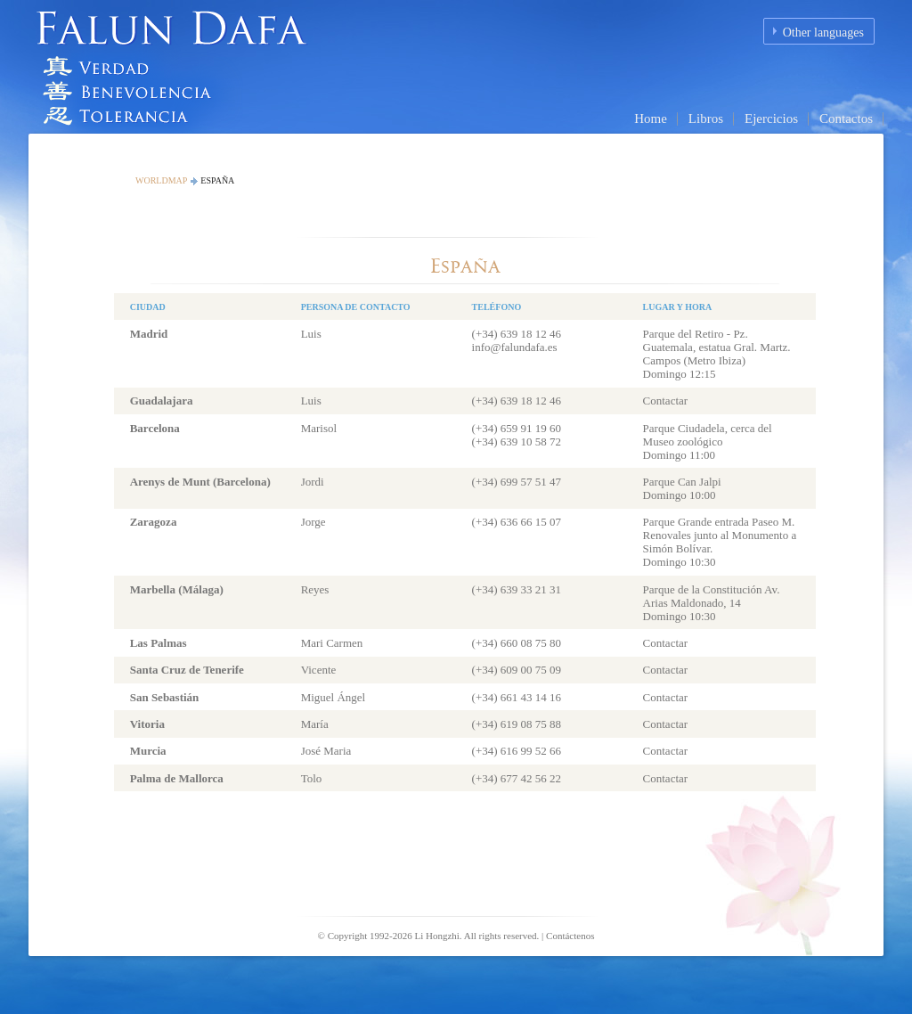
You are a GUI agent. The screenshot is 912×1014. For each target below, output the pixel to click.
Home (650, 118)
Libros (705, 118)
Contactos (846, 118)
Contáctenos (570, 935)
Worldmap (161, 180)
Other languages (823, 32)
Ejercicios (771, 118)
